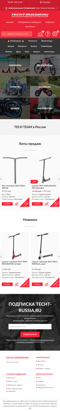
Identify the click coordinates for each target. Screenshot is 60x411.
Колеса (34, 46)
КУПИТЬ (7, 204)
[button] (47, 33)
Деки (18, 52)
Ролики (9, 52)
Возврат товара (44, 368)
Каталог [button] (10, 22)
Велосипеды (46, 41)
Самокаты (32, 41)
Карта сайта (12, 381)
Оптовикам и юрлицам (29, 22)
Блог (39, 378)
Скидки (41, 381)
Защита (36, 52)
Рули (27, 52)
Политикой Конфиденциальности (42, 340)
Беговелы (22, 46)
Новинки (49, 22)
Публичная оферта (15, 385)
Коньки (11, 46)
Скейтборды (46, 46)
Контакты (30, 27)
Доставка (41, 361)
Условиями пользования (25, 342)
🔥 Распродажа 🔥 (16, 41)
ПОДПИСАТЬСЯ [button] (30, 334)
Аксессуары (49, 52)
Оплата (41, 365)
